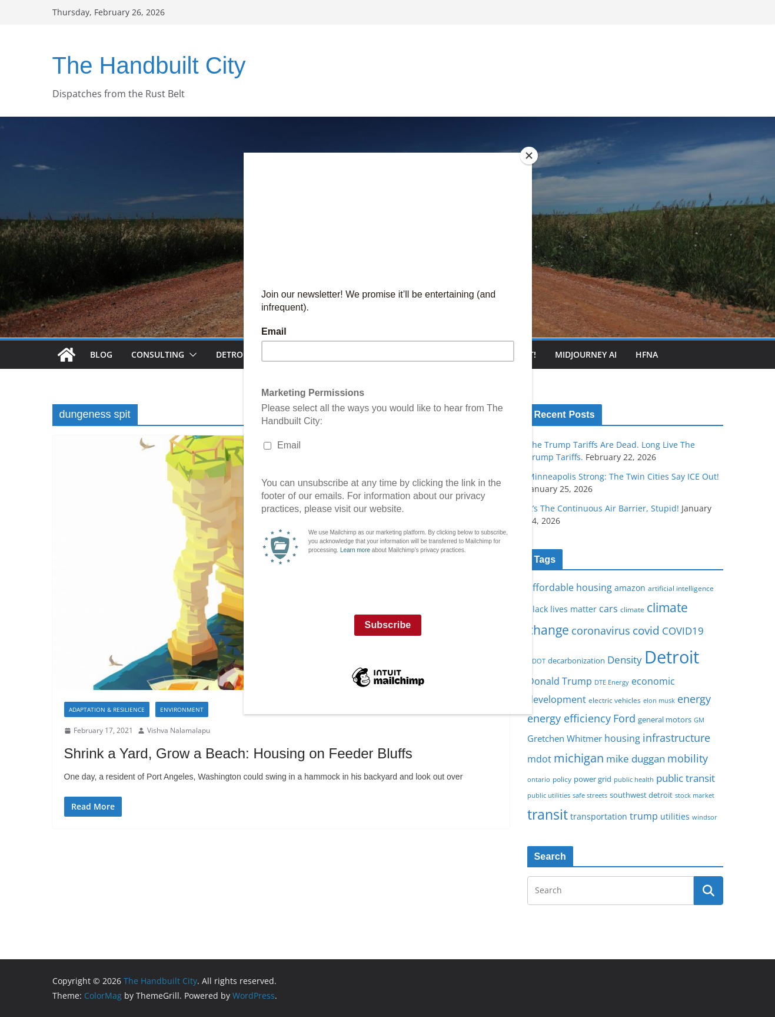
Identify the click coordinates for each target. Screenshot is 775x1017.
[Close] (529, 155)
